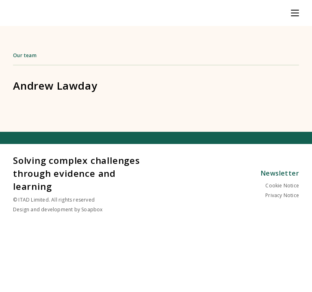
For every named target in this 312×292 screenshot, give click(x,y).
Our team (25, 55)
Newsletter (280, 173)
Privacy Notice (282, 195)
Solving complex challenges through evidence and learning (76, 173)
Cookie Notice (282, 185)
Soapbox (91, 209)
